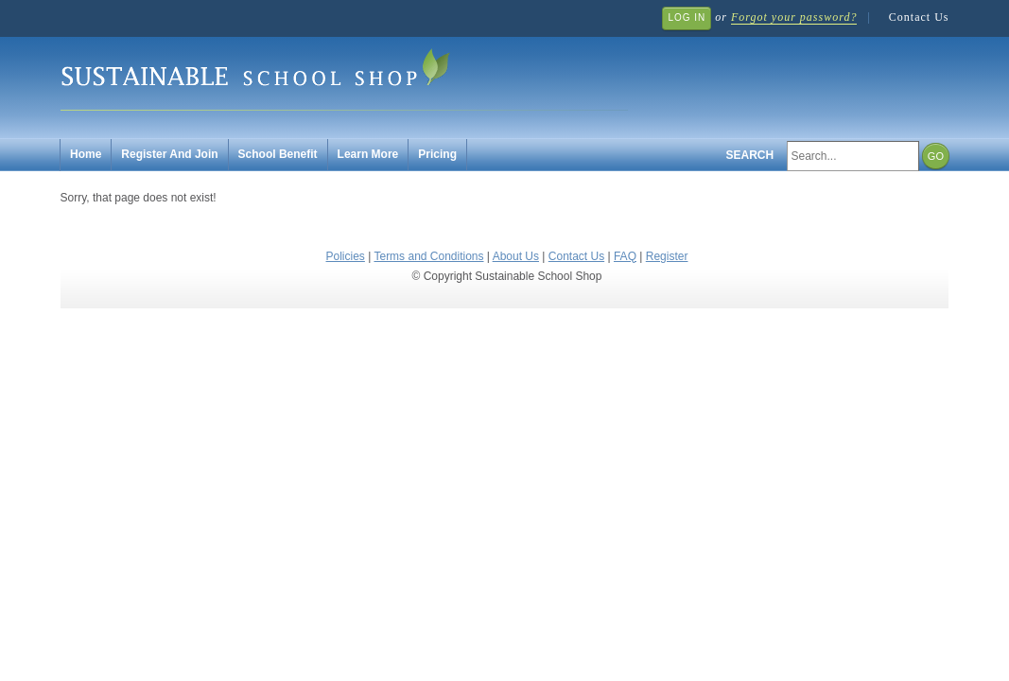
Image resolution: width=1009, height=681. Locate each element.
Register (667, 256)
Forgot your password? (794, 17)
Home (85, 154)
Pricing (437, 154)
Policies (345, 256)
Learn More (368, 154)
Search (750, 155)
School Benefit (278, 154)
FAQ (625, 256)
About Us (516, 256)
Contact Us (919, 17)
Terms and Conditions (428, 256)
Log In (686, 17)
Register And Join (169, 154)
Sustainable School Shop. (344, 76)
